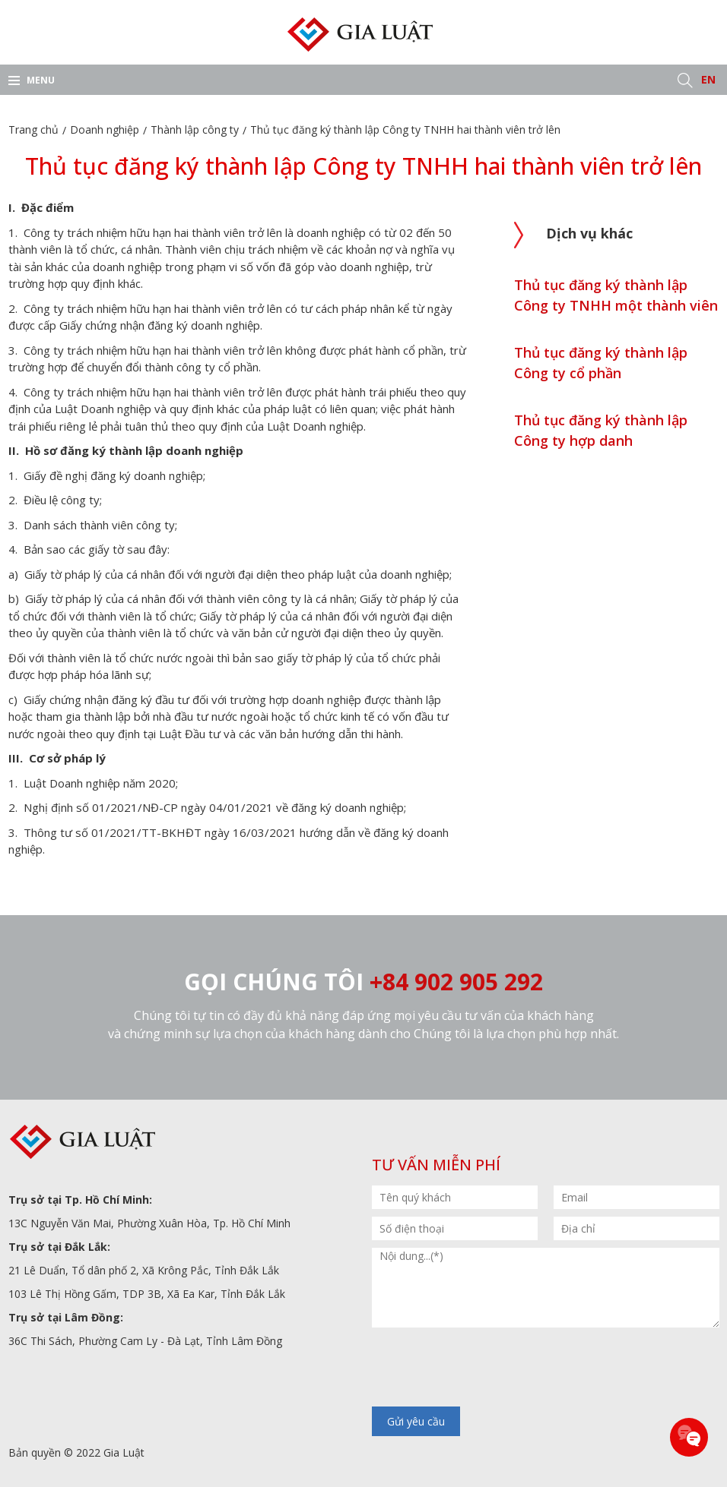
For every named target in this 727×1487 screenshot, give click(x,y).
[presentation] (487, 1368)
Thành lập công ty (195, 129)
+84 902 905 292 (456, 981)
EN (708, 79)
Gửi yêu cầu (416, 1421)
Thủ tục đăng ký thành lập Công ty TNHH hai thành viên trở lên (405, 129)
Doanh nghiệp (104, 129)
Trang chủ (33, 129)
